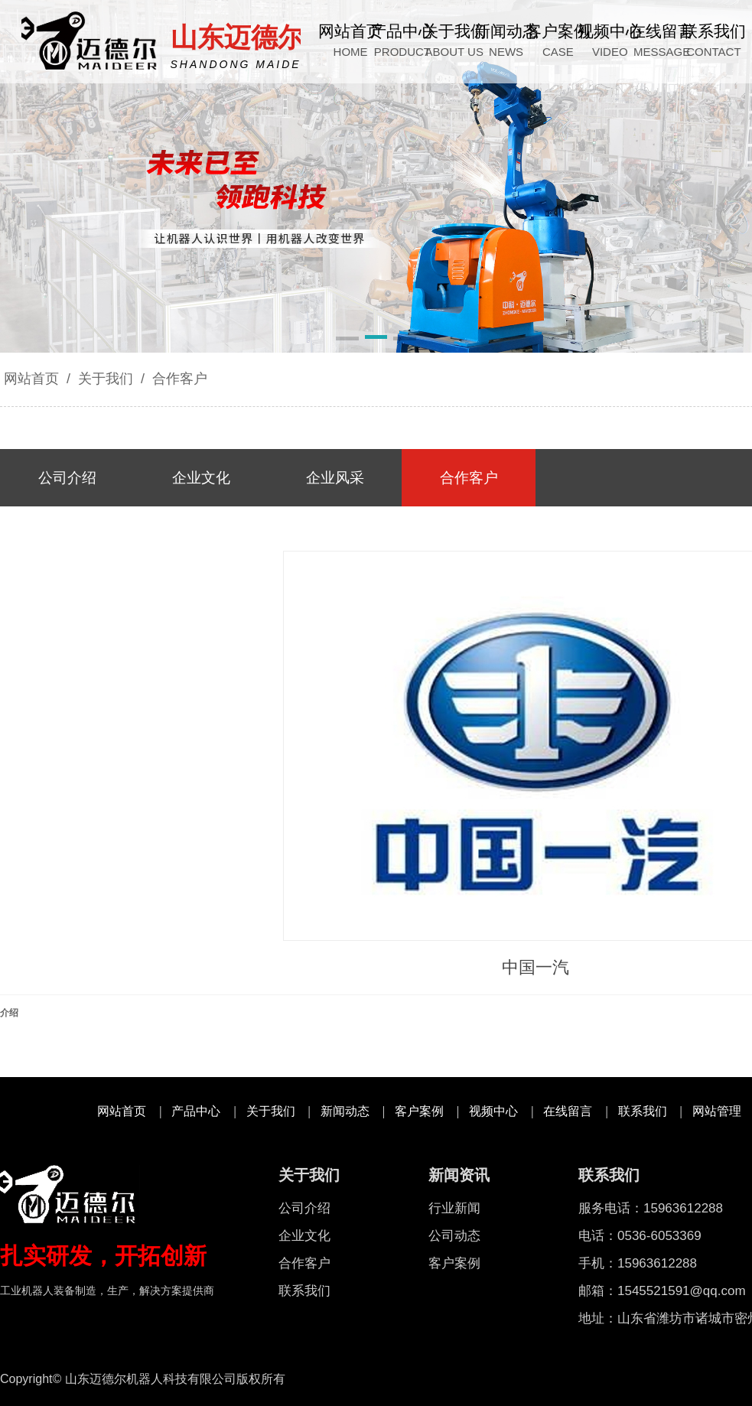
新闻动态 (345, 1111)
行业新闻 (454, 1208)
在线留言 (567, 1111)
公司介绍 (304, 1208)
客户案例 (419, 1111)
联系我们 (642, 1111)
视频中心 (493, 1111)
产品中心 (195, 1111)
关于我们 (105, 378)
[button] (347, 340)
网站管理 (716, 1111)
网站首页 (31, 378)
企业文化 (304, 1236)
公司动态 (454, 1236)
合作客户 (177, 378)
